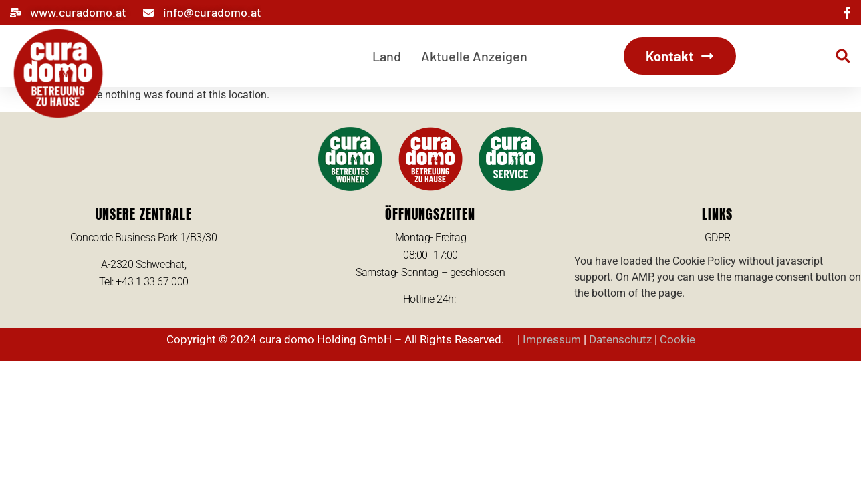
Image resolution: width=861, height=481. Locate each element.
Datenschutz (620, 339)
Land (386, 56)
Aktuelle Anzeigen (474, 56)
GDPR (718, 237)
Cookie (677, 339)
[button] (843, 56)
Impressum (552, 339)
